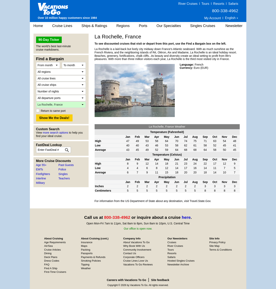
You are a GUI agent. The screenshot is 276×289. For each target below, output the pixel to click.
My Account (212, 18)
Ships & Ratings (94, 26)
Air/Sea (48, 245)
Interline (41, 178)
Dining (48, 253)
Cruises (171, 242)
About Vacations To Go (136, 242)
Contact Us (129, 253)
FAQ (46, 264)
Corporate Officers (134, 257)
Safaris (233, 3)
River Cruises (188, 3)
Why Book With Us (134, 245)
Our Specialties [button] (169, 26)
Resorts (218, 3)
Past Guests (66, 165)
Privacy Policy (217, 242)
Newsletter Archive (178, 264)
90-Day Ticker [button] (48, 39)
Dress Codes (51, 260)
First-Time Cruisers (55, 271)
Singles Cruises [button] (202, 26)
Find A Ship (50, 268)
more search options (55, 132)
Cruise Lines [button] (62, 26)
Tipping (85, 264)
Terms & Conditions (220, 249)
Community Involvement (137, 249)
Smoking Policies (91, 260)
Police (62, 169)
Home (38, 26)
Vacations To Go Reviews (138, 264)
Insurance (86, 242)
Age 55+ (41, 165)
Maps (84, 245)
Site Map (214, 245)
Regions (123, 26)
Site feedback (160, 280)
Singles (63, 174)
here (186, 217)
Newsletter (234, 26)
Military (40, 182)
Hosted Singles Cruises (180, 260)
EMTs (39, 169)
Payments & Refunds (93, 257)
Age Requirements (55, 242)
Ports (143, 26)
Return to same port (53, 110)
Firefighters (43, 174)
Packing (85, 249)
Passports (87, 253)
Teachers (64, 178)
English (231, 18)
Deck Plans (50, 257)
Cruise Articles (52, 249)
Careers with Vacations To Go (126, 280)
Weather (86, 268)
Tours (205, 3)
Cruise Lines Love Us (135, 260)
